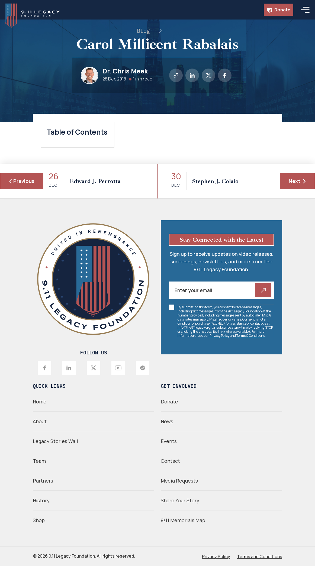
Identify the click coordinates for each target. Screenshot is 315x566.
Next (297, 181)
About (40, 421)
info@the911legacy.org (194, 327)
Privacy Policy (219, 335)
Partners (43, 480)
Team (39, 461)
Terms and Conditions (259, 556)
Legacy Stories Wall (55, 441)
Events (169, 441)
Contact (170, 461)
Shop (39, 520)
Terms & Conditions (250, 335)
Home (39, 401)
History (41, 500)
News (167, 421)
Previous (21, 181)
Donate (278, 10)
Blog (143, 30)
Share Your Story (180, 500)
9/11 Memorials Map (183, 520)
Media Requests (179, 480)
